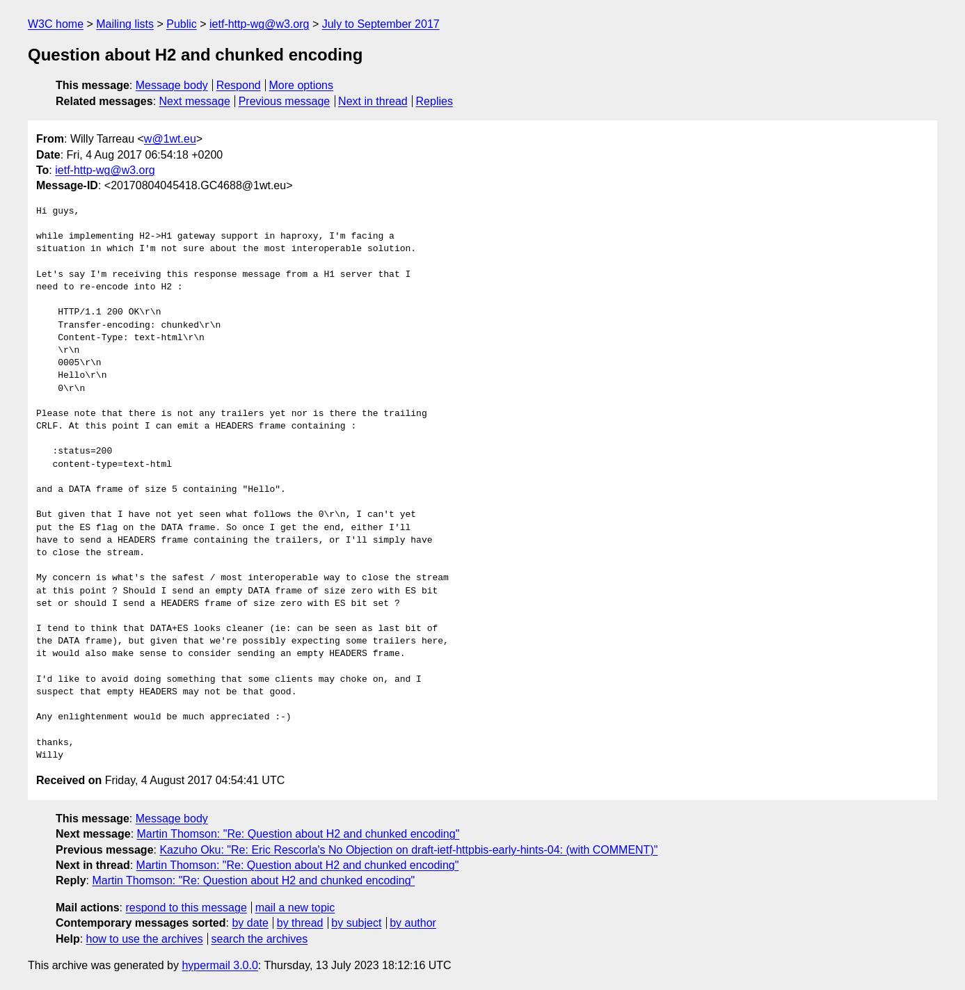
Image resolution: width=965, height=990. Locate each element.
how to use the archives (144, 939)
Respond (238, 85)
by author (413, 923)
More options (301, 85)
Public (181, 24)
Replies (434, 101)
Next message (194, 101)
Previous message (284, 101)
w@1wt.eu (170, 139)
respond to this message (185, 907)
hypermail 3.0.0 (219, 965)
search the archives (260, 939)
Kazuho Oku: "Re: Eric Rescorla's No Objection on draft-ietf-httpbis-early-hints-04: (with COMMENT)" (408, 850)
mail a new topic (295, 907)
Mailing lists (125, 24)
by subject (356, 923)
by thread (300, 923)
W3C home (55, 24)
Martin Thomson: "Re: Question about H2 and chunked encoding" (298, 834)
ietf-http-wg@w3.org (259, 24)
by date (250, 923)
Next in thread (373, 101)
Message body (172, 85)
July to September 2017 (381, 24)
